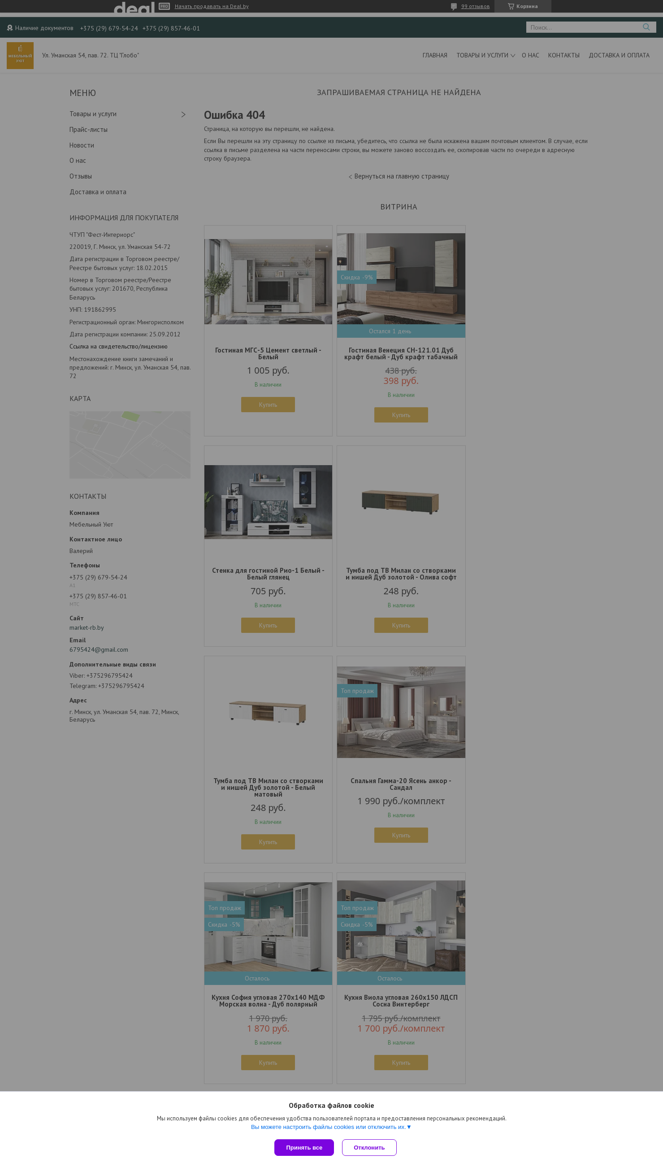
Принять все (304, 1147)
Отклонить (370, 1147)
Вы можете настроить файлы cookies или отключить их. (328, 1127)
